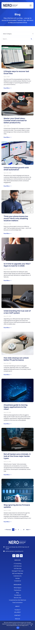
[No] (31, 626)
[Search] (31, 39)
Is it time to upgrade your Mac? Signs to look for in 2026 (17, 264)
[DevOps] (17, 578)
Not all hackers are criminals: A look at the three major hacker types (17, 456)
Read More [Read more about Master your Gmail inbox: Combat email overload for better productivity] (7, 137)
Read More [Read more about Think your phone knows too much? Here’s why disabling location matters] (7, 233)
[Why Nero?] (17, 612)
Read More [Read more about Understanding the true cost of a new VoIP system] (7, 327)
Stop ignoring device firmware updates (17, 506)
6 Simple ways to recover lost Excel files (16, 72)
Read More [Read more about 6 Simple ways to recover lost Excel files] (7, 88)
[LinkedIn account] (21, 555)
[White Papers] (17, 588)
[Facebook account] (13, 555)
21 (24, 529)
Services (18, 560)
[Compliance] (17, 581)
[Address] (17, 548)
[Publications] (17, 590)
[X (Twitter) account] (17, 555)
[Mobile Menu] (30, 5)
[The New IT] (17, 610)
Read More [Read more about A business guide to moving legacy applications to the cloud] (7, 423)
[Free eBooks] (17, 595)
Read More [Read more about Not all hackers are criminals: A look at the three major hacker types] (7, 474)
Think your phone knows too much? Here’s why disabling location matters (16, 218)
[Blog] (17, 593)
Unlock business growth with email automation (16, 168)
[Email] (17, 551)
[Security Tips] (17, 597)
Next (28, 529)
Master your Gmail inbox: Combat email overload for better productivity (15, 120)
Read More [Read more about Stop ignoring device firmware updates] (7, 521)
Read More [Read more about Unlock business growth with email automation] (7, 186)
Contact (17, 615)
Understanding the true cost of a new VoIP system (17, 312)
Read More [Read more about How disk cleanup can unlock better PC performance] (7, 374)
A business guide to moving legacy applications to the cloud (15, 407)
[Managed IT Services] (17, 571)
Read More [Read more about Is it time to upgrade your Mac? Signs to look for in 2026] (7, 280)
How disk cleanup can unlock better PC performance (16, 359)
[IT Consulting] (17, 563)
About (17, 606)
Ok (18, 628)
